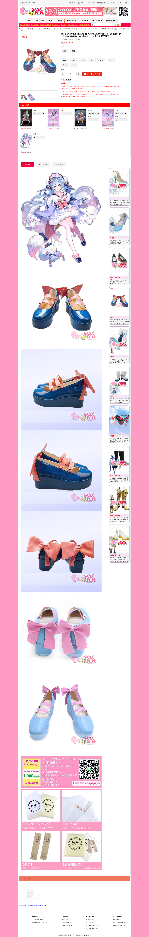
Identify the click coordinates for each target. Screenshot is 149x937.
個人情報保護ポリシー (93, 929)
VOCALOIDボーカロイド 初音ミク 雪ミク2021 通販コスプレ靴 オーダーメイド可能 (119, 400)
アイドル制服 (35, 25)
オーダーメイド (72, 21)
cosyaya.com (87, 935)
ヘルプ (93, 3)
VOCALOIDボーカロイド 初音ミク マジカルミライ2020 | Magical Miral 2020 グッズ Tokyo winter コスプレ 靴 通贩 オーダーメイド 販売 (119, 362)
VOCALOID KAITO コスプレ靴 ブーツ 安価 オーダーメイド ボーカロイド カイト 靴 (119, 479)
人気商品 (59, 21)
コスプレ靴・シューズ (33, 29)
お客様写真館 (111, 21)
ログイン (83, 3)
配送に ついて (117, 919)
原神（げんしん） (73, 25)
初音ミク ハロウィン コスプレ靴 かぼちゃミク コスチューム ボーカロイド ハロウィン (119, 281)
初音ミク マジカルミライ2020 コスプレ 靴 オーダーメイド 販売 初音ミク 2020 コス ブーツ (119, 440)
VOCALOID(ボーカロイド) (50, 29)
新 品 (50, 21)
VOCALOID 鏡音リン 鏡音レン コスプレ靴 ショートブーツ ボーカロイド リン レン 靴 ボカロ (119, 559)
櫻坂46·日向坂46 (25, 25)
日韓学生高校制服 (84, 25)
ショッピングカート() (120, 3)
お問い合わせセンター (119, 926)
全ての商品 (40, 21)
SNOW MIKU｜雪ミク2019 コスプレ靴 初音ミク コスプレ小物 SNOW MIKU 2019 (119, 242)
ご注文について (66, 923)
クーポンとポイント (92, 926)
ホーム (29, 21)
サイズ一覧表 (67, 80)
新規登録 (73, 3)
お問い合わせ (104, 3)
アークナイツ (56, 25)
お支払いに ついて (67, 926)
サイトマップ (97, 21)
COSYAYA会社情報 (38, 919)
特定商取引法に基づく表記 (40, 923)
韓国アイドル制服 (45, 25)
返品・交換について (119, 923)
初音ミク (63, 25)
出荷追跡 (85, 21)
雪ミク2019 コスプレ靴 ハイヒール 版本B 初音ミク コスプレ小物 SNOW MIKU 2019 (119, 202)
